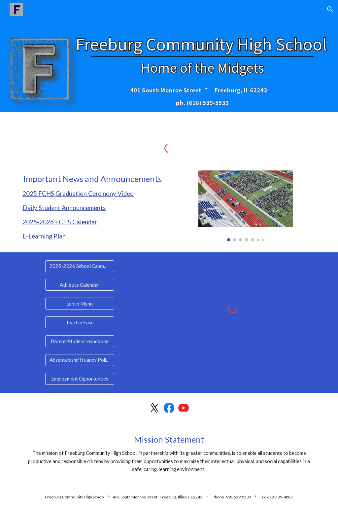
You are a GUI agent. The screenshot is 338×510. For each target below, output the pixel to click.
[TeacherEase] (80, 322)
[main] (92, 207)
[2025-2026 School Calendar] (80, 265)
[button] (330, 9)
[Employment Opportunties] (80, 378)
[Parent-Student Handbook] (80, 341)
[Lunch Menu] (80, 303)
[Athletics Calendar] (80, 284)
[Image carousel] (245, 206)
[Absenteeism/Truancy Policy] (80, 360)
